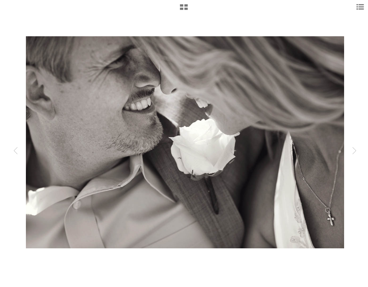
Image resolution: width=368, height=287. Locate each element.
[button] (184, 10)
